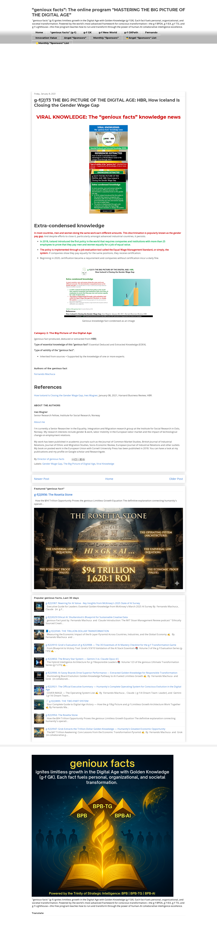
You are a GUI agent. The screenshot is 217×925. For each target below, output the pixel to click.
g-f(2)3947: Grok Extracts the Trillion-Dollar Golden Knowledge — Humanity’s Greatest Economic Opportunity (105, 728)
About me (39, 422)
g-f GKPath (131, 32)
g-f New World (108, 32)
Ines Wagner (91, 395)
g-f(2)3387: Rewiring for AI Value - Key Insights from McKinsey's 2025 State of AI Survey (93, 603)
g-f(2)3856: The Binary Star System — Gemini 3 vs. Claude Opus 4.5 (82, 658)
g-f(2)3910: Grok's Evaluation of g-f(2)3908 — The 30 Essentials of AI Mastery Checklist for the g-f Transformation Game (111, 644)
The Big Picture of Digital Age (79, 463)
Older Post (176, 479)
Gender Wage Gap (52, 463)
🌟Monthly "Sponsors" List (52, 43)
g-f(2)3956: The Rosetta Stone (53, 494)
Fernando (151, 32)
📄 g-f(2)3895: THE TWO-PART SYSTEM (67, 701)
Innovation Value (46, 37)
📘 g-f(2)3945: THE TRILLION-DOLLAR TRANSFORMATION (77, 631)
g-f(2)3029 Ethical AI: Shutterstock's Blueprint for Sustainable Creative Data (87, 617)
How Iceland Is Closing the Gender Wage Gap (58, 395)
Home (39, 32)
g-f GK (87, 32)
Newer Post (41, 479)
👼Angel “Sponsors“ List (141, 37)
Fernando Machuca (44, 374)
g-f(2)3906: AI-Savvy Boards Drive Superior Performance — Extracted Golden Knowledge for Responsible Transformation (111, 672)
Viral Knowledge (105, 463)
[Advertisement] (108, 66)
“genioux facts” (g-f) (63, 32)
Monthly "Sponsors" (106, 37)
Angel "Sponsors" (75, 37)
